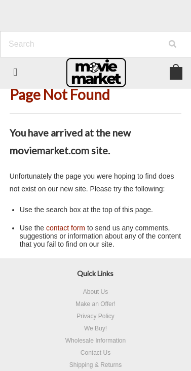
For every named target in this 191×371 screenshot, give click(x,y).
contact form (65, 228)
